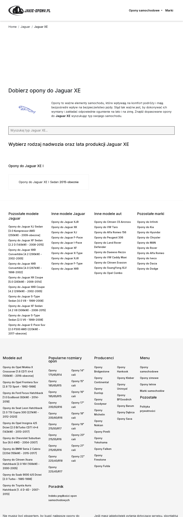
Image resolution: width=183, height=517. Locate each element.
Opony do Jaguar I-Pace (66, 242)
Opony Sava (124, 418)
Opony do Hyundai (148, 232)
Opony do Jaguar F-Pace (67, 237)
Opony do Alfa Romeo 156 (110, 232)
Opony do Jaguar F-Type (67, 263)
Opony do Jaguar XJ (64, 232)
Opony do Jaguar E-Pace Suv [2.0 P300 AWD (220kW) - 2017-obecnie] (26, 329)
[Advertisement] (91, 60)
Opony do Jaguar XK (64, 227)
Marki (169, 10)
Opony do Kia (145, 227)
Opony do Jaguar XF (64, 247)
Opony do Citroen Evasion (110, 262)
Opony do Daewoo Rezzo (110, 252)
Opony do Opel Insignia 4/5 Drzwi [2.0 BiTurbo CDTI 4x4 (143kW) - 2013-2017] (20, 427)
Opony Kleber (125, 377)
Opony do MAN (146, 242)
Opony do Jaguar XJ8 (65, 258)
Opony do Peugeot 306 (108, 237)
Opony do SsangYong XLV (110, 267)
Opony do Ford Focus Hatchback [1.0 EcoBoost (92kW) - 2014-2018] (23, 397)
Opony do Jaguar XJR (65, 221)
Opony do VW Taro (106, 227)
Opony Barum (125, 405)
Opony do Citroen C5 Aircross (112, 221)
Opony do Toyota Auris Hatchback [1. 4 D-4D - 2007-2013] (21, 490)
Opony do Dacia (147, 263)
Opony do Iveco (147, 258)
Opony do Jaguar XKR (65, 268)
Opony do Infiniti (147, 221)
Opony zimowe (149, 377)
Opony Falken (103, 448)
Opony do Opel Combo (108, 272)
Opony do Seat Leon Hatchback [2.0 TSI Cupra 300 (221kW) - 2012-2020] (22, 412)
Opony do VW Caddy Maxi (110, 257)
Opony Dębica (126, 412)
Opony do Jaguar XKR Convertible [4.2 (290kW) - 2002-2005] (25, 254)
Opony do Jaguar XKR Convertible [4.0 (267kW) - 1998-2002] (25, 268)
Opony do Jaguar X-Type (67, 253)
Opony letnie (148, 384)
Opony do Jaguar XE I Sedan (49, 182)
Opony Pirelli (102, 431)
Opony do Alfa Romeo (150, 253)
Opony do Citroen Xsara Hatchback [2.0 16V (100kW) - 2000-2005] (21, 464)
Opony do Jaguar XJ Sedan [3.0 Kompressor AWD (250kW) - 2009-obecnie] (25, 231)
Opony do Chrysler (148, 237)
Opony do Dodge (147, 268)
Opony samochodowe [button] (144, 10)
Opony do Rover (147, 247)
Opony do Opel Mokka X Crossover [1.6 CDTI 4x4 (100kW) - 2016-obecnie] (18, 371)
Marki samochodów (152, 390)
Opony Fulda (102, 466)
